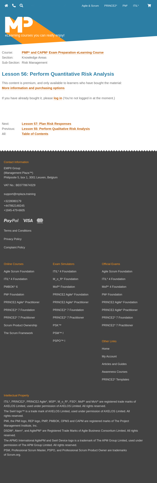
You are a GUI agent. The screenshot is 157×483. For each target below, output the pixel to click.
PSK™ (57, 325)
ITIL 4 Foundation (15, 279)
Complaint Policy (14, 247)
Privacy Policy (13, 239)
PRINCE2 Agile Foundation (71, 294)
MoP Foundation (64, 286)
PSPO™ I (59, 340)
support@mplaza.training (19, 194)
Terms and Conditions (17, 230)
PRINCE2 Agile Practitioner (22, 302)
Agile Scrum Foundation (19, 271)
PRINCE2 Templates (115, 379)
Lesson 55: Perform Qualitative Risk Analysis (56, 129)
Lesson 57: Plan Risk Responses (46, 123)
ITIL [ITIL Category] (136, 5)
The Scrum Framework (18, 333)
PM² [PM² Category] (125, 5)
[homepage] (6, 6)
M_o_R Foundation (65, 279)
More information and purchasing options (33, 88)
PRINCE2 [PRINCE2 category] (110, 5)
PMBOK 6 (11, 286)
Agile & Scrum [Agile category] (90, 5)
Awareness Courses (114, 371)
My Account (109, 356)
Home (105, 348)
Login (37, 6)
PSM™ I (58, 333)
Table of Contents (35, 134)
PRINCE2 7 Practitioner (19, 317)
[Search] (21, 6)
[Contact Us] (14, 6)
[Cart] (149, 6)
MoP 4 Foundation (114, 286)
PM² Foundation (14, 294)
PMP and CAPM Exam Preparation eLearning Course (63, 52)
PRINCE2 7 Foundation (19, 310)
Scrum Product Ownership (20, 325)
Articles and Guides (114, 364)
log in (58, 98)
